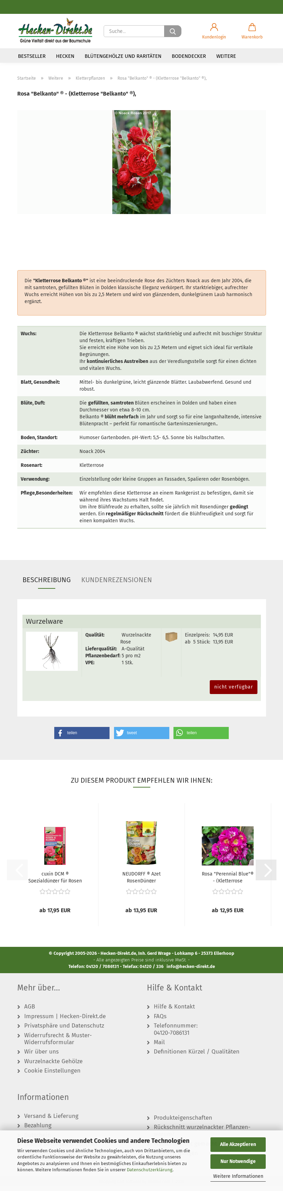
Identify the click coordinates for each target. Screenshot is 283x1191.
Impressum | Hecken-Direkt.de (65, 1020)
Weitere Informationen (238, 1176)
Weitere (226, 56)
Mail (159, 1046)
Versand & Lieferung (51, 1120)
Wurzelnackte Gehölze (53, 1066)
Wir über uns (41, 1056)
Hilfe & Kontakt (174, 1011)
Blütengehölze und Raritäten (123, 56)
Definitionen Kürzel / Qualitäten (196, 1056)
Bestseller (32, 56)
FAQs (160, 1020)
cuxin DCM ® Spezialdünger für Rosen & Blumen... (55, 882)
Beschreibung (46, 584)
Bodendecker (189, 56)
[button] (214, 31)
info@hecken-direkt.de (191, 971)
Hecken (65, 56)
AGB (29, 1011)
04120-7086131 (171, 1037)
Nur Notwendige (238, 1161)
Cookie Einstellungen (52, 1075)
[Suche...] (172, 31)
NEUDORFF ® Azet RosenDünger (141, 882)
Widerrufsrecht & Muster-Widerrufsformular (58, 1043)
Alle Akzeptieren (238, 1144)
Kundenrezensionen (116, 584)
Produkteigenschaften (183, 1122)
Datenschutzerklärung (149, 1169)
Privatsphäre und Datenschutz (64, 1030)
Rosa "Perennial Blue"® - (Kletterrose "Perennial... (228, 882)
